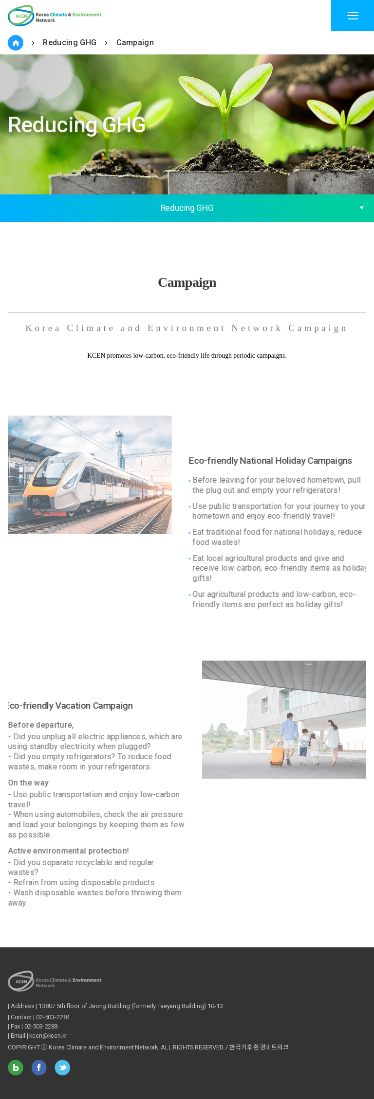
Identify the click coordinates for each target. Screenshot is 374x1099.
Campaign (135, 42)
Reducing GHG (69, 42)
